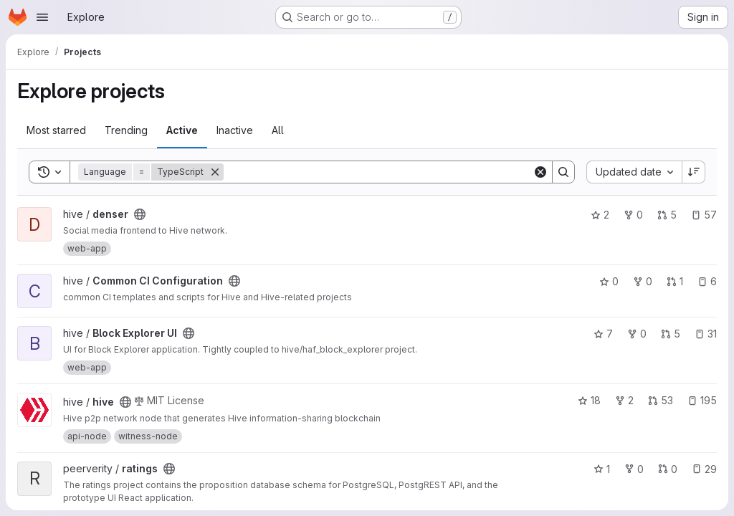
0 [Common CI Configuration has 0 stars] (609, 281)
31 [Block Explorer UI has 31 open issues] (706, 334)
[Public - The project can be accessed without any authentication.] (140, 214)
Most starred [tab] (56, 130)
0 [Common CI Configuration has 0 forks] (642, 281)
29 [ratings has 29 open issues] (704, 469)
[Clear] (540, 172)
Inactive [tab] (234, 130)
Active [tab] (182, 130)
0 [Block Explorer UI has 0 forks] (637, 334)
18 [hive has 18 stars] (589, 400)
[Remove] (215, 172)
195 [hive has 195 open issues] (702, 400)
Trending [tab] (126, 130)
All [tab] (278, 130)
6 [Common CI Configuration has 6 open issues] (707, 281)
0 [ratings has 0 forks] (634, 469)
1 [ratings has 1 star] (602, 469)
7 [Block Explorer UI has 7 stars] (603, 334)
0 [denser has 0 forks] (633, 215)
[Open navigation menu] (42, 17)
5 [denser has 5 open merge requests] (667, 215)
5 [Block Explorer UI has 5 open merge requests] (670, 334)
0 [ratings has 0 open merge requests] (667, 469)
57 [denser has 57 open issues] (704, 215)
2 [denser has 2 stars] (600, 215)
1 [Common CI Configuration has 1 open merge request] (675, 281)
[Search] (378, 172)
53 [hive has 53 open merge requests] (660, 400)
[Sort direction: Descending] (693, 172)
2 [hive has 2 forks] (624, 400)
